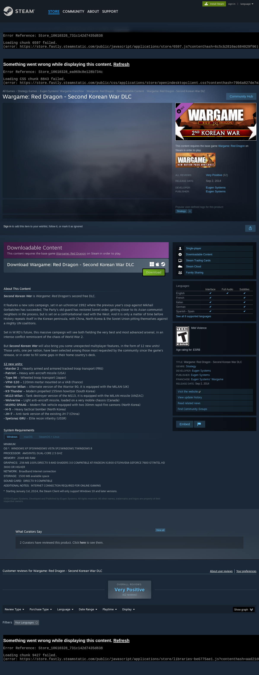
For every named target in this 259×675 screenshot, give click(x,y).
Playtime (108, 620)
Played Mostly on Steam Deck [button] (132, 633)
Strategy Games (27, 96)
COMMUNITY (73, 11)
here (83, 547)
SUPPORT (110, 11)
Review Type (13, 620)
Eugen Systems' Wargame (207, 384)
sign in (231, 3)
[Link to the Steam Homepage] (22, 15)
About (93, 11)
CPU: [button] (191, 633)
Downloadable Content (130, 96)
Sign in (7, 231)
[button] (154, 277)
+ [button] (190, 216)
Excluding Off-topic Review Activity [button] (68, 633)
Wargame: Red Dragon (100, 96)
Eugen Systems (216, 192)
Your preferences (246, 576)
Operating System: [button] (168, 633)
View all (160, 535)
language (245, 3)
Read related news (189, 408)
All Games (9, 96)
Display (127, 620)
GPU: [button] (205, 633)
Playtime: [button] (101, 633)
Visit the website (189, 396)
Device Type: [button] (224, 633)
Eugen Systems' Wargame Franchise (62, 96)
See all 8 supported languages (193, 321)
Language (63, 620)
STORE (54, 11)
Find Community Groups (192, 414)
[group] (129, 634)
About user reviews (221, 576)
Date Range (86, 620)
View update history (190, 402)
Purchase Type (39, 620)
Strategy (181, 216)
